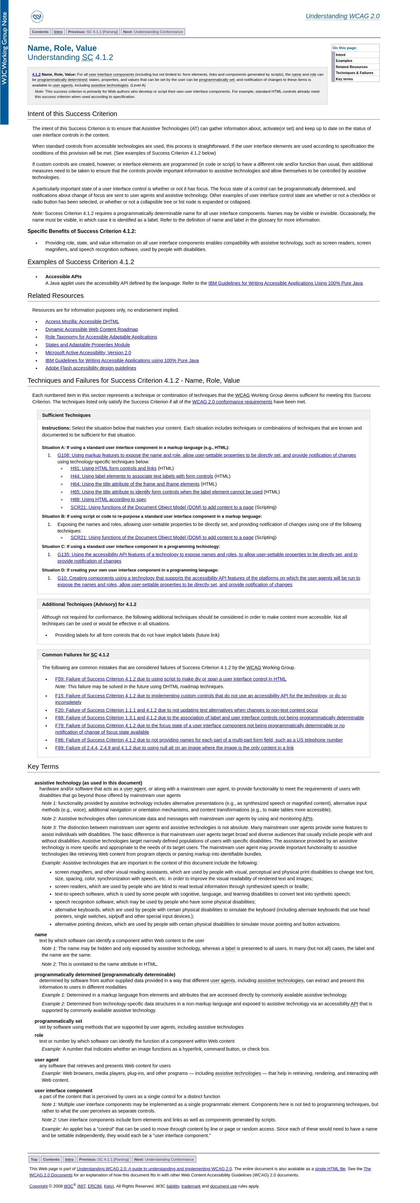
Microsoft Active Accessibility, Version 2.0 (88, 352)
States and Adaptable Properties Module (87, 344)
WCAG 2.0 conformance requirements (232, 401)
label (230, 948)
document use (223, 1186)
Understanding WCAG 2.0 (343, 16)
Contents (40, 31)
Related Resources (352, 67)
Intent (341, 55)
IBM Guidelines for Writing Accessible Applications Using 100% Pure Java (285, 283)
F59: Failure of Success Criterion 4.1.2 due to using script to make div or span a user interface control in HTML (170, 679)
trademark (191, 1186)
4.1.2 (36, 74)
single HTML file (330, 1168)
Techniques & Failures (354, 73)
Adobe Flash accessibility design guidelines (90, 368)
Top (34, 1159)
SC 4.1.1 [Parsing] (92, 31)
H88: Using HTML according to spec (108, 499)
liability (173, 1186)
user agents (62, 85)
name (296, 74)
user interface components (111, 74)
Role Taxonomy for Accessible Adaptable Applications (101, 337)
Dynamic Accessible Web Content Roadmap (91, 329)
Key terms (344, 79)
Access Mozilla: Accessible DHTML (82, 321)
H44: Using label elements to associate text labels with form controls (142, 476)
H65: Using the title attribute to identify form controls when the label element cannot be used (166, 492)
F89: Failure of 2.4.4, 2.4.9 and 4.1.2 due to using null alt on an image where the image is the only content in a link (174, 747)
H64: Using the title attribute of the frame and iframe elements (135, 484)
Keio (108, 1186)
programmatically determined (62, 79)
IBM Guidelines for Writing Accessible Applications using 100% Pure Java (122, 360)
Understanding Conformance (153, 31)
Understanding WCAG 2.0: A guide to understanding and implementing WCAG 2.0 (154, 1168)
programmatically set (217, 79)
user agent (135, 788)
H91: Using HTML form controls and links (114, 468)
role (313, 74)
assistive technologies (109, 85)
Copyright (39, 1186)
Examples (344, 61)
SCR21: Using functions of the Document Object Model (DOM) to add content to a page (162, 507)
